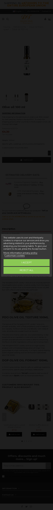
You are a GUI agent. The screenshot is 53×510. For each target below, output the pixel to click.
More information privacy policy (20, 252)
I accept (26, 262)
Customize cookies (14, 255)
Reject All (26, 270)
